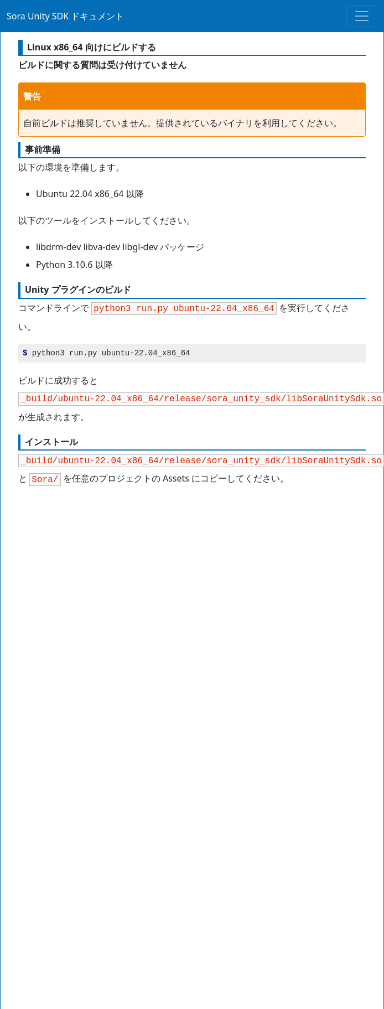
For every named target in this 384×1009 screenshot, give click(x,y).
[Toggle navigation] (361, 16)
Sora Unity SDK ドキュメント (65, 16)
